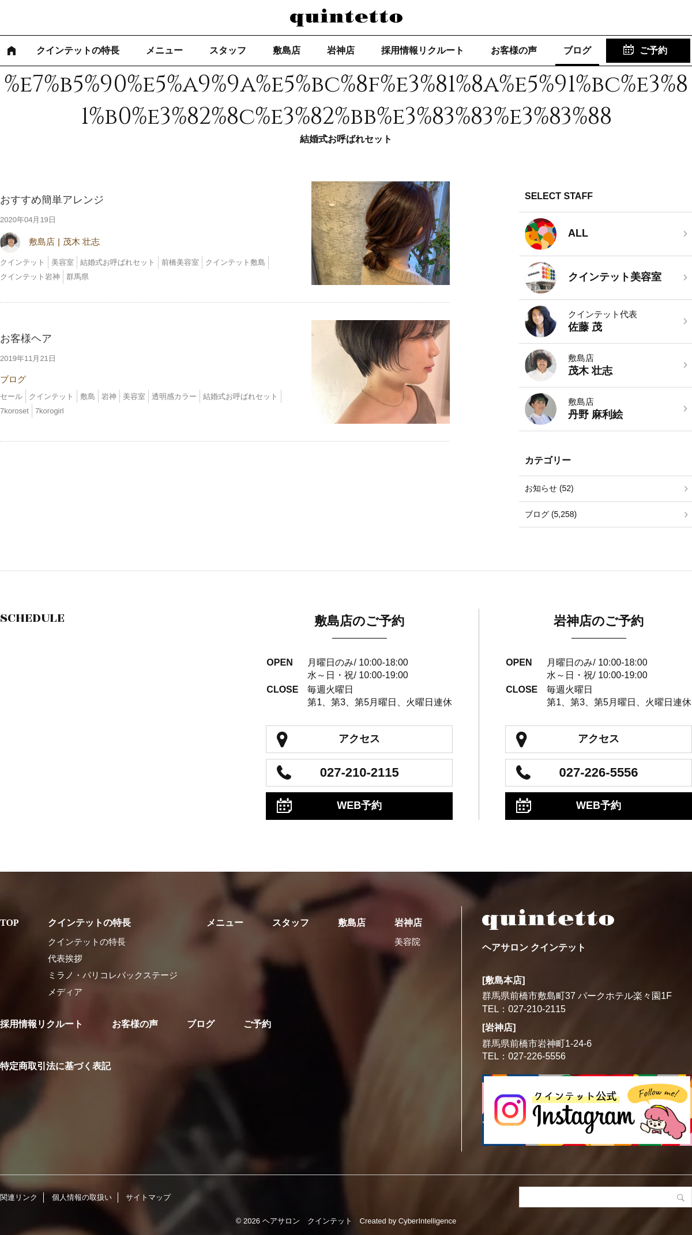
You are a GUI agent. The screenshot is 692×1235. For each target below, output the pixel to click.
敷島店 (286, 50)
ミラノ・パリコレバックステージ (113, 975)
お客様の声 (514, 50)
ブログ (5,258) (551, 514)
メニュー (164, 50)
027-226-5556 (598, 772)
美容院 (407, 942)
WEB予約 (359, 805)
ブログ (577, 50)
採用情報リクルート (422, 50)
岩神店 (341, 50)
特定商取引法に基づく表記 (55, 1066)
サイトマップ (148, 1197)
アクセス (359, 738)
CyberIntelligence (427, 1221)
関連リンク (18, 1197)
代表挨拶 (65, 958)
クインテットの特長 (77, 50)
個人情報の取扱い (82, 1197)
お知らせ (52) (549, 488)
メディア (65, 992)
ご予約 (653, 50)
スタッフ (227, 50)
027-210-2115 (359, 772)
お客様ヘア (26, 338)
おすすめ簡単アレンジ (52, 200)
